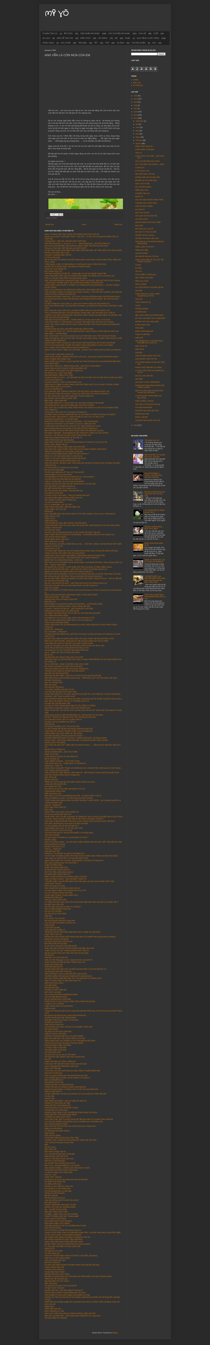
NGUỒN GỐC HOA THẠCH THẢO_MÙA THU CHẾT (64, 657)
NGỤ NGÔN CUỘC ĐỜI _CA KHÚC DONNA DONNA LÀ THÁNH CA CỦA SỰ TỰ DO (76, 442)
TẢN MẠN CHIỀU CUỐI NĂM (55, 1050)
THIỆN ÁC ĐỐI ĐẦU (142, 334)
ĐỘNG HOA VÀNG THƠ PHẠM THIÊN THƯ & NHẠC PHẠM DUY (69, 572)
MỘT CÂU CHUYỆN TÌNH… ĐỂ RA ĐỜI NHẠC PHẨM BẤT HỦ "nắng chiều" (73, 1316)
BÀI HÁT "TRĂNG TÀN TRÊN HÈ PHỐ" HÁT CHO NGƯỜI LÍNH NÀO (70, 717)
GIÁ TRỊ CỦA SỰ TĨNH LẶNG (55, 914)
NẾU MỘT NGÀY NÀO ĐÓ (145, 174)
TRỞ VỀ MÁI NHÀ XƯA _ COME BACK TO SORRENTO (65, 763)
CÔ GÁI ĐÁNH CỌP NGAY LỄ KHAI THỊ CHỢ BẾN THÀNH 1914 (68, 1027)
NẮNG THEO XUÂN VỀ (144, 146)
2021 (136, 99)
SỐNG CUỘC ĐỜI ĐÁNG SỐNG (57, 623)
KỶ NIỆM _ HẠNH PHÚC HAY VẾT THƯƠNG (61, 1214)
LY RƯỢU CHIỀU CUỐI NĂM (55, 1048)
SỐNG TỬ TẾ (50, 1249)
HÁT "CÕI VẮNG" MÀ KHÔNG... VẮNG (149, 164)
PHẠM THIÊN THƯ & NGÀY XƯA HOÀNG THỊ (62, 812)
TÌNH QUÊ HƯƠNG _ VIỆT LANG (57, 597)
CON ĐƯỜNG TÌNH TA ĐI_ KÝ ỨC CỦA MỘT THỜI (64, 828)
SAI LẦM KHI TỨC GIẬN (54, 1251)
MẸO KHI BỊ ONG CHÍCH (54, 983)
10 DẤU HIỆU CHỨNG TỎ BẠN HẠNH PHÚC (61, 895)
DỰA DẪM (139, 379)
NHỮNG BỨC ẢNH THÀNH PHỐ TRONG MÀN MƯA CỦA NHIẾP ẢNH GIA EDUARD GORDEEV (80, 937)
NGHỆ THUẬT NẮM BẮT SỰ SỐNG (148, 367)
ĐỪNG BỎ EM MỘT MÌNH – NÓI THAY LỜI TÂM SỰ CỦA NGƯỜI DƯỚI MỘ (73, 676)
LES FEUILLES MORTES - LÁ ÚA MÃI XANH (61, 419)
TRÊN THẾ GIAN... (52, 521)
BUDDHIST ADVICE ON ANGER (57, 939)
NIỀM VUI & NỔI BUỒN (53, 1129)
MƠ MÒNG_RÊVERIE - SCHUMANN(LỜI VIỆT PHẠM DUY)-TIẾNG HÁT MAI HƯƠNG (76, 433)
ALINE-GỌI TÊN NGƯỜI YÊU (55, 784)
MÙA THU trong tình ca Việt (55, 886)
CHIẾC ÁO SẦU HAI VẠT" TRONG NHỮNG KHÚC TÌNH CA (67, 951)
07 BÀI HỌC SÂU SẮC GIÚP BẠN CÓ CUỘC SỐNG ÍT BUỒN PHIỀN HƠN (72, 1071)
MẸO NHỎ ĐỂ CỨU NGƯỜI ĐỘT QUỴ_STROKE (154, 456)
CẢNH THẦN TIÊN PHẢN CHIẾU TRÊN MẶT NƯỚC (64, 1242)
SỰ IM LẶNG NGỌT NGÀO (55, 1272)
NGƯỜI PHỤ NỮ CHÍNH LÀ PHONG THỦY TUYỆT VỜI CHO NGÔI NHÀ (71, 1089)
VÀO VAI (138, 271)
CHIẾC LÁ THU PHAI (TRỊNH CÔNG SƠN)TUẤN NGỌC (65, 458)
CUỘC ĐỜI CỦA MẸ (52, 928)
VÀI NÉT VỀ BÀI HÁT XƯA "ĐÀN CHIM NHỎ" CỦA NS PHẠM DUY (69, 396)
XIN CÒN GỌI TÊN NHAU (54, 687)
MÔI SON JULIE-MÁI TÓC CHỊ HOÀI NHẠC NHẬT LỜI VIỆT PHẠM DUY (71, 586)
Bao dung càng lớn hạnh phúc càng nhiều (60, 921)
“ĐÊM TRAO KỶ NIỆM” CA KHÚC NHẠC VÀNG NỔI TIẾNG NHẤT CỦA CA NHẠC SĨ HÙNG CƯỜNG (82, 385)
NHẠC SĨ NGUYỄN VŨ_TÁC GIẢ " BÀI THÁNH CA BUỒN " (149, 261)
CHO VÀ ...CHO (50, 1175)
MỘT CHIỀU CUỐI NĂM (144, 278)
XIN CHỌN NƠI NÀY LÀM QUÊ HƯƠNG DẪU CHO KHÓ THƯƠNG (70, 405)
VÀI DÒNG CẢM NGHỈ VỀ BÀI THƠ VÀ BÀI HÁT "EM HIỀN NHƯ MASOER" (73, 613)
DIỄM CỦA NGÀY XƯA (53, 794)
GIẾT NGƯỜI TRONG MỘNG (55, 537)
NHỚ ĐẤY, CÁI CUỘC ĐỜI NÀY (56, 958)
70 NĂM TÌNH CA (50, 33)
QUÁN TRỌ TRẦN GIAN (54, 965)
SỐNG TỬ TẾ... (50, 519)
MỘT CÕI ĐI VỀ (50, 777)
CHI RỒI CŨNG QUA (52, 1253)
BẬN (46, 1145)
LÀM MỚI (138, 291)
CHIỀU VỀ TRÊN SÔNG (53, 865)
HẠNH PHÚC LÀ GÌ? (52, 516)
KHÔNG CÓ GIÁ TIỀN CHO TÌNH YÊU (59, 1186)
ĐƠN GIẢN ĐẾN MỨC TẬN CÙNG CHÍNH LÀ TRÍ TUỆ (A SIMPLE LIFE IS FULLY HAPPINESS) (80, 514)
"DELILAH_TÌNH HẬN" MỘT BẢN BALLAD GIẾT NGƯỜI (65, 248)
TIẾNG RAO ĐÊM (141, 250)
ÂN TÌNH (138, 268)
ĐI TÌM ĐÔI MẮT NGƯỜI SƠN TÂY (57, 870)
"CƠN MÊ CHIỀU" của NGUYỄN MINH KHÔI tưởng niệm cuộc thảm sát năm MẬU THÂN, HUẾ (79, 881)
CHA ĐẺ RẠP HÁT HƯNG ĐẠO (56, 1110)
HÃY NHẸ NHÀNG (51, 1029)
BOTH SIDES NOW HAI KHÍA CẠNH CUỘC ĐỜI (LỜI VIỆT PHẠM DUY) (71, 428)
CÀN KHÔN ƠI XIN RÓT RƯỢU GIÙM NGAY (61, 1170)
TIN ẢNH (120, 43)
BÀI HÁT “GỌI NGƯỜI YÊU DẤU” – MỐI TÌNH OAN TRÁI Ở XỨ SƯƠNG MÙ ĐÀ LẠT (76, 569)
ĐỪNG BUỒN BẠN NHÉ (144, 331)
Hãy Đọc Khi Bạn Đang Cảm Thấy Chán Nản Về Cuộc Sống (66, 953)
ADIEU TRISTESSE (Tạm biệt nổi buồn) (59, 440)
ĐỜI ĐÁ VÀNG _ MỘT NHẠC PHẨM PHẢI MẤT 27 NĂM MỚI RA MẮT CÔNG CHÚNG (76, 740)
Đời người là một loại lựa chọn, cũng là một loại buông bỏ (65, 1015)
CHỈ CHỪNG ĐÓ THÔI (53, 787)
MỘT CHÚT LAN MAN (53, 992)
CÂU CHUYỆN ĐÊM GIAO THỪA (147, 161)
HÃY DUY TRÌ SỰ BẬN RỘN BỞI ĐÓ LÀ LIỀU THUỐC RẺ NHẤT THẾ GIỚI (72, 532)
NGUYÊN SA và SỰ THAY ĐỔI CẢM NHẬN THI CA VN (65, 789)
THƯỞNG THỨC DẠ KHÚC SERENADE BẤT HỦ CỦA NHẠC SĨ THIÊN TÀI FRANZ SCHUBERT (80, 414)
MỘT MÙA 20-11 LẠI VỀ (144, 229)
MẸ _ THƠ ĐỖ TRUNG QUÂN (56, 1209)
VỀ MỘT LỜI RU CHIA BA (144, 235)
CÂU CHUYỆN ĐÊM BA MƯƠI (56, 997)
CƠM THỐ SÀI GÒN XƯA (54, 1025)
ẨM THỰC (68, 33)
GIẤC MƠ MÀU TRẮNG (144, 206)
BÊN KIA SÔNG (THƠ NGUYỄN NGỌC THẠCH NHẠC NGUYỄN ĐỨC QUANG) (74, 431)
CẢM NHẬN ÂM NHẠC (90, 33)
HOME (135, 80)
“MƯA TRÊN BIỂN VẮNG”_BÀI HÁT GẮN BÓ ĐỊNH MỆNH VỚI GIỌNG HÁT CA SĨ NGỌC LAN (79, 276)
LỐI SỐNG (102, 38)
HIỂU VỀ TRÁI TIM (65, 38)
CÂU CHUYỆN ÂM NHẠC (119, 33)
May (137, 131)
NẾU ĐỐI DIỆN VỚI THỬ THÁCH (57, 1281)
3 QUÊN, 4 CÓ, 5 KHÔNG (54, 1004)
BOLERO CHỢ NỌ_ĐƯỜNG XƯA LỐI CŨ (60, 722)
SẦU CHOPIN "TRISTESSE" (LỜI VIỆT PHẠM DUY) (64, 371)
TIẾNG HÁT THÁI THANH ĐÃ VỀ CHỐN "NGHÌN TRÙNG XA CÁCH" (70, 782)
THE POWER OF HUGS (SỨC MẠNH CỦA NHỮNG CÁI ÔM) (67, 1295)
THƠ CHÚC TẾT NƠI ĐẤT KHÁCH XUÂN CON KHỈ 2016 (66, 1064)
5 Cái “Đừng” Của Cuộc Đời (55, 918)
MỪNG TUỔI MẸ (141, 417)
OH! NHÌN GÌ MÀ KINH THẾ (55, 1182)
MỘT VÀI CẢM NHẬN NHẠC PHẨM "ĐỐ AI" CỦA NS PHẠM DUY (69, 620)
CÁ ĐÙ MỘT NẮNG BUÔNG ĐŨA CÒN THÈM (62, 1138)
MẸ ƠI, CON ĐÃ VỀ (52, 759)
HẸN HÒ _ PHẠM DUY (53, 805)
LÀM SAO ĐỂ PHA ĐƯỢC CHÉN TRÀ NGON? (62, 1200)
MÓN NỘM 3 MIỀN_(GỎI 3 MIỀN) (57, 1223)
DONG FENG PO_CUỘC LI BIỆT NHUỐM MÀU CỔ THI (147, 295)
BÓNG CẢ (139, 197)
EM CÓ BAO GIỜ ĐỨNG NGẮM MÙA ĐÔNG (61, 995)
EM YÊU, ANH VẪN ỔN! (144, 376)
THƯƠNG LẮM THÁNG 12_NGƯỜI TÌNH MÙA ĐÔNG (64, 671)
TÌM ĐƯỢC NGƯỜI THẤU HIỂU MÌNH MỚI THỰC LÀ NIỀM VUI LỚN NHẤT (73, 932)
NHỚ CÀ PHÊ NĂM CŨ (53, 1092)
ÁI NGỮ (138, 265)
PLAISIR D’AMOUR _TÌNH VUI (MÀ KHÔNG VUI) (63, 382)
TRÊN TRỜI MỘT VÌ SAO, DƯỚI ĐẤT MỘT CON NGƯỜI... (66, 974)
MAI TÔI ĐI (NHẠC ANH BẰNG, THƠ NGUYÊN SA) (64, 491)
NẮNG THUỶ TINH (52, 754)
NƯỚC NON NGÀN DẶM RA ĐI (56, 867)
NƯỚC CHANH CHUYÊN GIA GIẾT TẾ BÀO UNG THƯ (65, 962)
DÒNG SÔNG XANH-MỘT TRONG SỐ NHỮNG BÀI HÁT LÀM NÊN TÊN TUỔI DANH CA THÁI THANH (83, 768)
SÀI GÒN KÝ (140, 210)
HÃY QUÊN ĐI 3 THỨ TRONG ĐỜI (57, 1189)
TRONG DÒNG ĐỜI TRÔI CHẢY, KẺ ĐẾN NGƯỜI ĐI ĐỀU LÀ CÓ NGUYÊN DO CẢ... (76, 969)
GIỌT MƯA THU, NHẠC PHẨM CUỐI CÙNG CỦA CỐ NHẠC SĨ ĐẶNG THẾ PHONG (76, 449)
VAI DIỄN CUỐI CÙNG (53, 1184)
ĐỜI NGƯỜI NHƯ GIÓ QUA (55, 844)
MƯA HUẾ (139, 226)
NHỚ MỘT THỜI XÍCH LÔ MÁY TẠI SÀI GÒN (61, 1020)
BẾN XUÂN (49, 810)
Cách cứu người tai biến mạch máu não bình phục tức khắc (66, 1075)
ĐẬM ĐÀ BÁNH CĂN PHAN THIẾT (148, 222)
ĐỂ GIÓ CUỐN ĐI (51, 780)
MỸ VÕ (57, 14)
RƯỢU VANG (48, 43)
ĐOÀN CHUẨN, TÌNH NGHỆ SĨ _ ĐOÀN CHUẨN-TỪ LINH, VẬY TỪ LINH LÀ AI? (74, 417)
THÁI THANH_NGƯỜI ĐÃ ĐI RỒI (57, 770)
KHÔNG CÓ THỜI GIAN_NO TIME (57, 1103)
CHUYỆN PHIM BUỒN (143, 407)
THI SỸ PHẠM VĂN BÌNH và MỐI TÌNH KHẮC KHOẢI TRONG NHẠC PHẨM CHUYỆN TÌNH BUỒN (81, 856)
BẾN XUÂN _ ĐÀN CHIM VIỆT (56, 401)
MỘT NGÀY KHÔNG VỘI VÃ (55, 1152)
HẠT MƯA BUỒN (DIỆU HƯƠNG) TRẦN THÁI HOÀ (64, 498)
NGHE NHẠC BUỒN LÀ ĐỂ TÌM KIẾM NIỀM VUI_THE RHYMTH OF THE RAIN (74, 715)
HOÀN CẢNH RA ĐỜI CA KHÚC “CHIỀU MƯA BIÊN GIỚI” (66, 368)
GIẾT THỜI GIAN (51, 1283)
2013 (136, 425)
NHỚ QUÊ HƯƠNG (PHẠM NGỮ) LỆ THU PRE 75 (63, 438)
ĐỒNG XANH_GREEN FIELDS (56, 444)
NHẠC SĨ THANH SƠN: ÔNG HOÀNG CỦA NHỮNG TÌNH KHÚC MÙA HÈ (72, 234)
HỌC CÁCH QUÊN (52, 588)
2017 (136, 109)
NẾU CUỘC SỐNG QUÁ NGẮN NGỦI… (150, 315)
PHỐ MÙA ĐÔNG (141, 309)
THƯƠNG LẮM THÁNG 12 (54, 1270)
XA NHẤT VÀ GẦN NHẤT (54, 502)
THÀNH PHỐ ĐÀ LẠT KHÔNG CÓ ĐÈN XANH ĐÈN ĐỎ (65, 1087)
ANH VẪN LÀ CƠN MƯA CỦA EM (147, 404)
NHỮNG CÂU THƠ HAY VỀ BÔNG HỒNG (60, 1207)
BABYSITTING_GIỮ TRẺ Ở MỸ (56, 1156)
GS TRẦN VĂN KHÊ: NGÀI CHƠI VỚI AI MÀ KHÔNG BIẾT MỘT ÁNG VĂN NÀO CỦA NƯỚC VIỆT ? (82, 902)
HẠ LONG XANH (141, 219)
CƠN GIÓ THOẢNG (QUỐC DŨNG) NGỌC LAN (62, 461)
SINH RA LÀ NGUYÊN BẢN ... (56, 1161)
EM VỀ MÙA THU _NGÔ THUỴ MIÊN (58, 373)
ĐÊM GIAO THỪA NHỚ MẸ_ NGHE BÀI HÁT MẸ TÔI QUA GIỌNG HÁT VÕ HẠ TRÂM (76, 641)
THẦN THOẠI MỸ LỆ (143, 302)
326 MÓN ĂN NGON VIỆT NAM (146, 238)
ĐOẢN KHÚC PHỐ (142, 414)
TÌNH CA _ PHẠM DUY (53, 849)
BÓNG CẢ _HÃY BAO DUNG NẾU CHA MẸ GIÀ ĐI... (64, 456)
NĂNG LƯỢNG (140, 284)
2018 (136, 105)
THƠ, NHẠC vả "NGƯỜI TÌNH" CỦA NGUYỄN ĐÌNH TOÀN (66, 858)
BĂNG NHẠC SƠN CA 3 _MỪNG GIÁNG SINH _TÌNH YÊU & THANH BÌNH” (73, 366)
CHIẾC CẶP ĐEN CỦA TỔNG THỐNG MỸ (60, 1062)
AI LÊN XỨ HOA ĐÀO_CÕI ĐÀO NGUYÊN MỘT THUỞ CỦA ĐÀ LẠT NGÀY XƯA (74, 646)
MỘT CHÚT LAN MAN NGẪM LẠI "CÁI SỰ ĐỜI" (62, 1166)
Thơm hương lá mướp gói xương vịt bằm (59, 1142)
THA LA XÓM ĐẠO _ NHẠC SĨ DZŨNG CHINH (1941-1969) (66, 664)
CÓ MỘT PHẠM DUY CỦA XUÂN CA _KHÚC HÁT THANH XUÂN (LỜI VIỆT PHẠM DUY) (77, 304)
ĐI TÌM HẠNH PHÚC (142, 325)
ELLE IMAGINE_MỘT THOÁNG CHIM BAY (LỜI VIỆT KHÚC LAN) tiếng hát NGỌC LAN (77, 391)
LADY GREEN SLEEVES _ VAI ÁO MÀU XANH (62, 761)
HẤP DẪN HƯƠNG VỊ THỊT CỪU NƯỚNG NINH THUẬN (65, 1226)
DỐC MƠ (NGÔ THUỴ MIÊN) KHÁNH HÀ (60, 486)
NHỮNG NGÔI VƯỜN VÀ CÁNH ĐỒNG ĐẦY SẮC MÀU (65, 1293)
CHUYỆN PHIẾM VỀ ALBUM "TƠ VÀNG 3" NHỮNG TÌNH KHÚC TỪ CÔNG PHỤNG (76, 738)
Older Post (118, 224)
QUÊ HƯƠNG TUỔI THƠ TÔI (146, 359)
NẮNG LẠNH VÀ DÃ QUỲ (144, 247)
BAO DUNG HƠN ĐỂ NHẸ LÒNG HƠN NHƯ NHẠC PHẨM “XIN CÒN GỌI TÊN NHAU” (77, 246)
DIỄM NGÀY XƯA (141, 190)
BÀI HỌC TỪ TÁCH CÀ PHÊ (145, 232)
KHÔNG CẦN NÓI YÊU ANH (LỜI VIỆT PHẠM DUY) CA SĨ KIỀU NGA (70, 484)
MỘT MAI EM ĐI (51, 685)
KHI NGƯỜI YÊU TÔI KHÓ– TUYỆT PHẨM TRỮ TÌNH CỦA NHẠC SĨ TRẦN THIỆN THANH (78, 567)
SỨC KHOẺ (66, 43)
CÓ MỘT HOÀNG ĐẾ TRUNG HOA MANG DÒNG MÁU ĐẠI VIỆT (69, 729)
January (139, 143)
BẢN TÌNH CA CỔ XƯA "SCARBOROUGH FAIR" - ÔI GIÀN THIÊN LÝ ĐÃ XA (73, 796)
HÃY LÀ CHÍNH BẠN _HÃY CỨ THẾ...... (59, 505)
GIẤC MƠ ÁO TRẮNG (53, 1136)
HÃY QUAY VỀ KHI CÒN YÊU (146, 216)
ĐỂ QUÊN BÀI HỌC (52, 988)
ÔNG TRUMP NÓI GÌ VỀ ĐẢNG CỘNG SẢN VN (62, 888)
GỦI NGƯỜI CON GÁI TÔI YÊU (146, 256)
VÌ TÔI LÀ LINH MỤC (52, 257)
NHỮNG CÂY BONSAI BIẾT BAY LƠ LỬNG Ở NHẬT (64, 1036)
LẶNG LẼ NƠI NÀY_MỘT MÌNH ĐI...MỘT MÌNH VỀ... (64, 773)
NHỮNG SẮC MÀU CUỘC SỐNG (57, 1274)
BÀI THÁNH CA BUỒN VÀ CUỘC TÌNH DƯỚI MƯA (63, 666)
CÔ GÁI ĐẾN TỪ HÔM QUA (145, 275)
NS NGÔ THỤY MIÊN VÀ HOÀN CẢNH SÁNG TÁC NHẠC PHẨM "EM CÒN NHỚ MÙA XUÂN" (79, 639)
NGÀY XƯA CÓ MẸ (142, 184)
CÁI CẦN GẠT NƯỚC (53, 530)
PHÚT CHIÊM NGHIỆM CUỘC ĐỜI (58, 909)
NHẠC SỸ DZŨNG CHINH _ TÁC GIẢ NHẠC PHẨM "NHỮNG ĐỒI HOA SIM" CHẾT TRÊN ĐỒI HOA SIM (83, 842)
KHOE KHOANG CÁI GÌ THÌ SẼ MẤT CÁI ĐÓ (61, 1108)
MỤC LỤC (137, 83)
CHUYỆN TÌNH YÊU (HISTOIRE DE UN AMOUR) (63, 479)
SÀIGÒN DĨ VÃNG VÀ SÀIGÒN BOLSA (59, 1085)
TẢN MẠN (82, 43)
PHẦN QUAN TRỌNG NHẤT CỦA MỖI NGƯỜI (62, 611)
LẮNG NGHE (49, 1133)
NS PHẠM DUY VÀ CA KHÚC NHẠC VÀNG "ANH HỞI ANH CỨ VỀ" (70, 618)
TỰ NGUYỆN (49, 1096)
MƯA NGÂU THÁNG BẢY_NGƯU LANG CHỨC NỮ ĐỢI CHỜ (67, 708)
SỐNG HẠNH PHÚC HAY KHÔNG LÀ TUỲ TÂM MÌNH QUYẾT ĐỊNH (70, 1041)
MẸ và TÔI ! (49, 655)
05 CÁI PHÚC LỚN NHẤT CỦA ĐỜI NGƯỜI (61, 946)
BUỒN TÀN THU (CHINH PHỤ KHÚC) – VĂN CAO (63, 560)
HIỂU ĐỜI (48, 916)
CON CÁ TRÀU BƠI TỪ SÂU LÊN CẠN (59, 1159)
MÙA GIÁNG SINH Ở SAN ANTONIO (58, 1221)
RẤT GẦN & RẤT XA (52, 1203)
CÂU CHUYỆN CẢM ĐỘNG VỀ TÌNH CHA (60, 923)
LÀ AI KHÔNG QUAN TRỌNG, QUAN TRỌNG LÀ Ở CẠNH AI (67, 1078)
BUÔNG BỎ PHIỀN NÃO (54, 897)
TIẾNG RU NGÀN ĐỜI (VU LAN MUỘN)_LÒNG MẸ (64, 452)
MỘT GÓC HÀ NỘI (142, 213)
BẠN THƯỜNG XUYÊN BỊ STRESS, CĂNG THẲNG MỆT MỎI (67, 606)
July (137, 124)
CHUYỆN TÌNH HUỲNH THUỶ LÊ (147, 420)
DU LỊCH (46, 38)
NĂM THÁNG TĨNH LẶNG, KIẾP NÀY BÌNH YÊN (62, 507)
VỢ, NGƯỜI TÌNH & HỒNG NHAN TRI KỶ (60, 1163)
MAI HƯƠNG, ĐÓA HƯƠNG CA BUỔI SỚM (61, 398)
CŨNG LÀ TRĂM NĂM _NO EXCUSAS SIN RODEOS (64, 481)
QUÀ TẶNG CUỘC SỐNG (148, 38)
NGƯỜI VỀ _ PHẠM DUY (54, 629)
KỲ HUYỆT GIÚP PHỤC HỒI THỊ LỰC (59, 941)
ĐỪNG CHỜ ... (50, 1307)
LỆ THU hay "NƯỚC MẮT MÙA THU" (58, 814)
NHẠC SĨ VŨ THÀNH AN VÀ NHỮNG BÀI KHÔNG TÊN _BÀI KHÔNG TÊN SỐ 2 (74, 290)
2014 (136, 118)
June (138, 127)
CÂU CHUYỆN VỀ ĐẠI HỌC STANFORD (60, 1154)
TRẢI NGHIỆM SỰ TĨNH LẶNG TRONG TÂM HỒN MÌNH (66, 523)
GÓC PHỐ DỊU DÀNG (53, 1228)
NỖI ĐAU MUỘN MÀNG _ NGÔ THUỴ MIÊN (61, 752)
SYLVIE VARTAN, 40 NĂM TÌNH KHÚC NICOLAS (63, 1230)
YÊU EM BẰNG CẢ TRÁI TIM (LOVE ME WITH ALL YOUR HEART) (69, 477)
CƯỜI (155, 33)
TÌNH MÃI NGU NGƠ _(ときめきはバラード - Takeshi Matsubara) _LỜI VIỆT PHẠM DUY (77, 243)
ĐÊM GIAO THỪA (141, 281)
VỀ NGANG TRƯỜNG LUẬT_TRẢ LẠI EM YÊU (62, 726)
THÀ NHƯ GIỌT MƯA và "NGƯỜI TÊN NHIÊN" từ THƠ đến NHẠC (69, 833)
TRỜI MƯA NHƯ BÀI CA (54, 967)
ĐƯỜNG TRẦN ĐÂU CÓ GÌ (55, 847)
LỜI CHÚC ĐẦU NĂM (53, 1052)
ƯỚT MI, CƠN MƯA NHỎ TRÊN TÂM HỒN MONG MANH (66, 278)
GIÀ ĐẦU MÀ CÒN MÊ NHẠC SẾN (57, 703)
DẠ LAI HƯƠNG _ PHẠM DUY (56, 632)
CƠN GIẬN (139, 328)
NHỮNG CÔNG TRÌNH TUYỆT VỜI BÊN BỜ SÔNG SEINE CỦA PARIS (71, 1112)
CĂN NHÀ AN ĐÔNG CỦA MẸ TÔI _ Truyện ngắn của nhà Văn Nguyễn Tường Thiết (75, 273)
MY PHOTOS (138, 85)
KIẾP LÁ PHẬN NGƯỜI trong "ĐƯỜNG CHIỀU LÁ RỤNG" (66, 877)
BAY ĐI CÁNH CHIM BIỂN (54, 470)
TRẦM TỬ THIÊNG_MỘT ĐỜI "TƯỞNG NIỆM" (62, 1216)
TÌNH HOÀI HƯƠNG (52, 835)
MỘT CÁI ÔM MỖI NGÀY (54, 1080)
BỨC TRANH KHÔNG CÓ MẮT (56, 1124)
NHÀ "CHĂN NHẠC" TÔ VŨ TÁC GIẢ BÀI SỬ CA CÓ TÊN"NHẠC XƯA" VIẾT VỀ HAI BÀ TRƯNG (80, 336)
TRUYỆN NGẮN (138, 43)
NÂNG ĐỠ (139, 338)
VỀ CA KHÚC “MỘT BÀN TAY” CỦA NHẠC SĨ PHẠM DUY (66, 412)
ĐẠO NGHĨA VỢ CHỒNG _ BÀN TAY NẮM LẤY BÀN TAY (66, 1101)
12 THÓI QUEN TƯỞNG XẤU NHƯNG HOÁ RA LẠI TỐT (65, 891)
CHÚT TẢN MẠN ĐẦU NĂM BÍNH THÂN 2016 (62, 1066)
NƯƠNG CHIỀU (50, 840)
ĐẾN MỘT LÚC (50, 602)
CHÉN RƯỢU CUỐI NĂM (144, 150)
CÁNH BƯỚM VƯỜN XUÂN (55, 791)
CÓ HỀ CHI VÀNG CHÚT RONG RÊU (59, 1172)
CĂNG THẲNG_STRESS (144, 401)
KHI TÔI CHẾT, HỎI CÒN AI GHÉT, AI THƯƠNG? (63, 907)
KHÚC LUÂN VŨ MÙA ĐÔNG (55, 1219)
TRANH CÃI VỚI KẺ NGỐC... (55, 1193)
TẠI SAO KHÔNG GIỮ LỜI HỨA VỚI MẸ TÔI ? (62, 826)
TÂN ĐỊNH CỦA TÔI (151, 440)
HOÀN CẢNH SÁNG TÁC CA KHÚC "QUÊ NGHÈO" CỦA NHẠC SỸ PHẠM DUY (74, 861)
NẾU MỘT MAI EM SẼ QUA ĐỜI (56, 673)
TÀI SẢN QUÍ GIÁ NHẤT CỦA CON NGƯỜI (61, 1286)
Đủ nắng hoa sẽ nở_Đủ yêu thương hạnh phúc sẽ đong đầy (66, 1179)
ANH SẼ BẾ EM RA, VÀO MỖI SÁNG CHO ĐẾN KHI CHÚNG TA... (149, 342)
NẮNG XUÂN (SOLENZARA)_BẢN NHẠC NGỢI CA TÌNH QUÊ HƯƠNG (71, 595)
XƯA (154, 43)
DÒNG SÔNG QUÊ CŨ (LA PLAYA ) (58, 387)
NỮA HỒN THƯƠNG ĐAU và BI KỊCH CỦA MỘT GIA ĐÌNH (66, 824)
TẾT (96, 43)
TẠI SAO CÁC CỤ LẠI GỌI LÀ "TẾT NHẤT (60, 1055)
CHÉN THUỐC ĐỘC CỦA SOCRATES (59, 1006)
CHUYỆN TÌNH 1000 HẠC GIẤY (147, 411)
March (138, 137)
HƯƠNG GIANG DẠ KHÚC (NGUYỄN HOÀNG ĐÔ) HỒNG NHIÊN (69, 329)
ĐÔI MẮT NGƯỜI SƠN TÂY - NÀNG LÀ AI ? (61, 488)
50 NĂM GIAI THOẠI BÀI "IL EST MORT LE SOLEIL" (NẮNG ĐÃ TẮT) (70, 424)
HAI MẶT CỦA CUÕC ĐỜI (54, 904)
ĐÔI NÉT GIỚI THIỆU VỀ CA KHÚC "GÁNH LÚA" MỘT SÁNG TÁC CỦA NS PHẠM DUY (77, 394)
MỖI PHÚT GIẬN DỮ (52, 1263)
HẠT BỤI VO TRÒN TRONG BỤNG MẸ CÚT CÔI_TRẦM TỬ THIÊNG (70, 706)
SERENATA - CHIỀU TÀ (53, 766)
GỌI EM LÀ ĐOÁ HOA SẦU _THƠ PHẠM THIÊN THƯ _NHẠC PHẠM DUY (72, 558)
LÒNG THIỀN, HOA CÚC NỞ (55, 509)
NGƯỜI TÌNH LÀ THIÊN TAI (55, 750)
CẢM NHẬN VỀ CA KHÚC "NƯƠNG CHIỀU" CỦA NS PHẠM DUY (69, 731)
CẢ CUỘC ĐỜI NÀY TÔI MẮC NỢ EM (149, 287)
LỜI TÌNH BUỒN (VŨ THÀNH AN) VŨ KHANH (61, 468)
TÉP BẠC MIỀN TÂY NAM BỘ (56, 1318)
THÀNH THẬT (50, 1099)
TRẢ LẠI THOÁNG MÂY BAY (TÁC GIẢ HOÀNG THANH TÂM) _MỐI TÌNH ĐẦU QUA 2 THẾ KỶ (80, 313)
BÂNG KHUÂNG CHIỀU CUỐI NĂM (58, 1045)
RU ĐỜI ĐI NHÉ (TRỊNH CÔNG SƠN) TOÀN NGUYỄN (65, 447)
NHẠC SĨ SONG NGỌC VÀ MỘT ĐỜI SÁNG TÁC (63, 981)
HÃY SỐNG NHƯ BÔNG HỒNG (56, 616)
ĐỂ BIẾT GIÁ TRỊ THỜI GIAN (146, 180)
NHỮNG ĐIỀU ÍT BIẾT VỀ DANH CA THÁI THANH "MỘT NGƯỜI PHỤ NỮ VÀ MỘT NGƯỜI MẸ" (80, 343)
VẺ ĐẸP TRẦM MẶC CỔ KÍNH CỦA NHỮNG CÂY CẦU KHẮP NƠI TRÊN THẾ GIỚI (75, 1094)
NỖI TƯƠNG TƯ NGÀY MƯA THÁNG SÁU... (61, 500)
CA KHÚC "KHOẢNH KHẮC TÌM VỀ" (58, 255)
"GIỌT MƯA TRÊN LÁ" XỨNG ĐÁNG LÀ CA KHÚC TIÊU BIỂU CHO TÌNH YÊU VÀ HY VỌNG (79, 322)
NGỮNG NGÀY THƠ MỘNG (55, 743)
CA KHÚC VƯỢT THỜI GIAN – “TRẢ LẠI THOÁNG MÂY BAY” (67, 495)
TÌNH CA (138, 153)
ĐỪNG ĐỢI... (49, 511)
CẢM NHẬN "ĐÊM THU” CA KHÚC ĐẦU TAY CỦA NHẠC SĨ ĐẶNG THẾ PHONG (74, 403)
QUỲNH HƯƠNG (141, 253)
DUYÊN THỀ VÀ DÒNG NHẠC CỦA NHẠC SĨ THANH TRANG (68, 267)
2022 (136, 96)
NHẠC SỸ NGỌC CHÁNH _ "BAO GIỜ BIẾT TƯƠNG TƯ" (66, 879)
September (140, 121)
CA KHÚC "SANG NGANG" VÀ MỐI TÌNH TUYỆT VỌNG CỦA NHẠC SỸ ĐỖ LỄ (74, 819)
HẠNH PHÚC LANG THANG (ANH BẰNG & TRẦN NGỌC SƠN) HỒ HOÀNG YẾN (75, 556)
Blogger (115, 1333)
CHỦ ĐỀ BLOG (140, 312)
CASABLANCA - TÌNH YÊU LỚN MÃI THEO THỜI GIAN (65, 241)
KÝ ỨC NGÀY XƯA (142, 171)
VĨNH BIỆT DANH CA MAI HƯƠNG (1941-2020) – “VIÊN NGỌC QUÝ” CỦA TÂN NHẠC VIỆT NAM (81, 678)
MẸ (116, 38)
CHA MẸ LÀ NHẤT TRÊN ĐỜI (56, 990)
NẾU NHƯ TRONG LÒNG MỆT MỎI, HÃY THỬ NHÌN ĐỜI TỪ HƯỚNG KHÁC (73, 978)
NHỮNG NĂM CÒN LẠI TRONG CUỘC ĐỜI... (61, 599)
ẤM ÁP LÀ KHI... (51, 1147)
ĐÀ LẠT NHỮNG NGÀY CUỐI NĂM (58, 999)
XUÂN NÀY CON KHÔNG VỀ (55, 269)
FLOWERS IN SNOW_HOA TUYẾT (58, 1117)
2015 (136, 115)
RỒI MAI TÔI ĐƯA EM (53, 680)
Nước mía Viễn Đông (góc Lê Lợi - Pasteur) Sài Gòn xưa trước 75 (68, 960)
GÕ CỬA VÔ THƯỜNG (53, 911)
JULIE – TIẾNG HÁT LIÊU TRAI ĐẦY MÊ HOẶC (62, 653)
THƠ (107, 43)
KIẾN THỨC (85, 38)
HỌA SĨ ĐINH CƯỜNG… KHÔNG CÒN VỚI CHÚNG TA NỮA (67, 1168)
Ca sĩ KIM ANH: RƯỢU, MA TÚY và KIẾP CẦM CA (63, 720)
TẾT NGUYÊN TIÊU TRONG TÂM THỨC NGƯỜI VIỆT (65, 1057)
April (137, 134)
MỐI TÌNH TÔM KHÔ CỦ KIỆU (56, 944)
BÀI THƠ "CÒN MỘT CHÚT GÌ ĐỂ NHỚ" (150, 318)
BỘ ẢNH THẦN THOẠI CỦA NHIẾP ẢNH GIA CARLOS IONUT (68, 1244)
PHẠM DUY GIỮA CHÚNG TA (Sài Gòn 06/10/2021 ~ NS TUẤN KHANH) (71, 421)
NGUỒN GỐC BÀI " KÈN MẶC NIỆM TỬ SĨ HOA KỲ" (64, 1290)
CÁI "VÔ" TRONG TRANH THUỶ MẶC (59, 893)
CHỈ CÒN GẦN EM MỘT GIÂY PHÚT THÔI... (61, 692)
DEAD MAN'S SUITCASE (54, 1082)
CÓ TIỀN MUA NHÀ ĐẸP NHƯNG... (58, 1131)
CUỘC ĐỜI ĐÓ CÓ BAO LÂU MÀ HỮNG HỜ (61, 757)
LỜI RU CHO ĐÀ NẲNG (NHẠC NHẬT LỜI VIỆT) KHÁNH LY (67, 454)
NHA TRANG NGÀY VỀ (53, 271)
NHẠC (127, 38)
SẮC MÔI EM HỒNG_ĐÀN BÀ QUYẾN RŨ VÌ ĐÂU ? (64, 736)
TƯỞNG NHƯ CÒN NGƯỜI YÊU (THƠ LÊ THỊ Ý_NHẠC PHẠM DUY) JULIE (73, 426)
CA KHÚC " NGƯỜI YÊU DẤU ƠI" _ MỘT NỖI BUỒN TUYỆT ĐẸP (69, 609)
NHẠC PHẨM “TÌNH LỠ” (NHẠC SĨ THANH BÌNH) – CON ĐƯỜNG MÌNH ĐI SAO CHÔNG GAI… (80, 535)
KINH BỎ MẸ (49, 724)
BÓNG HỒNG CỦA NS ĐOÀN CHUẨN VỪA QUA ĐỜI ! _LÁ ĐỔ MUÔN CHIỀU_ (74, 604)
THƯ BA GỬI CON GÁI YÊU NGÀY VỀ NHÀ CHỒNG (64, 1043)
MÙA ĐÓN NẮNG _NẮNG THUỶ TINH (59, 375)
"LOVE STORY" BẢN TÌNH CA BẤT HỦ (59, 354)
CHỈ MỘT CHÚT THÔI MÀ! (54, 1288)
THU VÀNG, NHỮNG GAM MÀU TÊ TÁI (59, 690)
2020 (136, 102)
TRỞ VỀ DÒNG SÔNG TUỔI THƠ (147, 356)
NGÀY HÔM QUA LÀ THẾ (54, 542)
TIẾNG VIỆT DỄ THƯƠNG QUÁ (56, 1279)
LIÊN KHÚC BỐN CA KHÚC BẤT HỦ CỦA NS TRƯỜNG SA (67, 669)
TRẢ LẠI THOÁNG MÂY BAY (55, 1260)
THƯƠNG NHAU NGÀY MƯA (146, 203)
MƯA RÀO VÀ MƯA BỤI (53, 1073)
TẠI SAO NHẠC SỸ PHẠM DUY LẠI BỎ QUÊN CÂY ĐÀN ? (66, 837)
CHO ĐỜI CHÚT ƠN (52, 851)
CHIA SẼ (142, 33)
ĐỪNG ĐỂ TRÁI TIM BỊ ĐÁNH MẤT (58, 1105)
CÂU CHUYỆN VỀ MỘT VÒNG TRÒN (149, 200)
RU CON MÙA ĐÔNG (143, 187)
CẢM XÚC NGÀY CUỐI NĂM (55, 1034)
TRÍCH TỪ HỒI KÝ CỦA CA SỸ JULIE (59, 830)
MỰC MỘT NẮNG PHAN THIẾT (56, 1212)
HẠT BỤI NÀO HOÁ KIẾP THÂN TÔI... (59, 971)
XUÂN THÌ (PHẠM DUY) (53, 389)
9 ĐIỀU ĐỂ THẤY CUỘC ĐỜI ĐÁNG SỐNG (61, 1115)
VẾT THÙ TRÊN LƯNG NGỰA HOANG (59, 872)
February (139, 140)
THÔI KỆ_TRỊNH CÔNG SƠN (56, 900)
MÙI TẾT (48, 1059)
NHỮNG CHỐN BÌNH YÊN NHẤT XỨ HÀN (60, 1205)
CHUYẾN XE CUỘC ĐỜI (54, 493)
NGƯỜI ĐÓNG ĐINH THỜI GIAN (57, 539)
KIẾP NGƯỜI (49, 925)
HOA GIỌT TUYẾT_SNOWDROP (147, 382)
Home (84, 224)
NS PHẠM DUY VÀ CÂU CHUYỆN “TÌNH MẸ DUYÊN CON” (67, 650)
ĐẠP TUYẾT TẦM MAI (53, 1068)
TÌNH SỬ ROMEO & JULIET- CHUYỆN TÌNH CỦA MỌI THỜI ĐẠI (69, 798)
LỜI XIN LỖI (49, 955)
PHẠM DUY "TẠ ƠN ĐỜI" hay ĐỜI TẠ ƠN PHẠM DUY (65, 854)
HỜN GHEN (139, 349)
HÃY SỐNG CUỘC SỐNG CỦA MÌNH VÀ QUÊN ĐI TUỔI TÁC (68, 1237)
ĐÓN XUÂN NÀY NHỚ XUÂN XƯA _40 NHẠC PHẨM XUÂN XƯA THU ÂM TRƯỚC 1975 (77, 310)
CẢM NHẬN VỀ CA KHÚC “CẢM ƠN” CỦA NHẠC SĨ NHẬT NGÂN (69, 643)
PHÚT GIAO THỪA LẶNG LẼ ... (56, 807)
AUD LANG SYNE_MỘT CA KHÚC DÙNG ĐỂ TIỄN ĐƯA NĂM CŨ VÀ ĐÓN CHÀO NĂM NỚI (79, 1119)
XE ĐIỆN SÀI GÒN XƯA (53, 1022)
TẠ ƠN (137, 306)
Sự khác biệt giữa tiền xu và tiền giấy (58, 1191)
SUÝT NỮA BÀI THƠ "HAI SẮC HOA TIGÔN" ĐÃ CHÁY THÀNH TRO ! (70, 1126)
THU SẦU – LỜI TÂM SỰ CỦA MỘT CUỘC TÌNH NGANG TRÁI (68, 435)
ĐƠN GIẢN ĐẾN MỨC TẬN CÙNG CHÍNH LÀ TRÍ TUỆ (65, 1038)
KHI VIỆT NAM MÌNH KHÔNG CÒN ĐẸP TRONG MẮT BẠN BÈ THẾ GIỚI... (72, 1265)
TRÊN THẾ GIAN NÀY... (53, 1309)
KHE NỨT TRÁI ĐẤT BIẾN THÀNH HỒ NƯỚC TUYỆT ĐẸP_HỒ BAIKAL (71, 1256)
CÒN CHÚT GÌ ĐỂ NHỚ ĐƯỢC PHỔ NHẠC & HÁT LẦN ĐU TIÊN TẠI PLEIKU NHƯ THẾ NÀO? (80, 821)
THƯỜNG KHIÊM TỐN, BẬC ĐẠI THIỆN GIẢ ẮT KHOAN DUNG (68, 976)
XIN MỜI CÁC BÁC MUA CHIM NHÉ (58, 1032)
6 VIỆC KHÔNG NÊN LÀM (54, 1267)
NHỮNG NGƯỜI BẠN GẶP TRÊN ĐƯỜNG (60, 1018)
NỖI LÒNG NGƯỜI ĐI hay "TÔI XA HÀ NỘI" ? (61, 863)
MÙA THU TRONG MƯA (54, 683)
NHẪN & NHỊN (50, 1008)
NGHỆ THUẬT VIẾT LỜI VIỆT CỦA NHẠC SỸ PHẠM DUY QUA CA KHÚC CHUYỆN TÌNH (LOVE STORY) (84, 817)
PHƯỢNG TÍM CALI (142, 193)
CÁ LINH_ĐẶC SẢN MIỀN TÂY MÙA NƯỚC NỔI (62, 1246)
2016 (136, 112)
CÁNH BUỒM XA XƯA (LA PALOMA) (58, 475)
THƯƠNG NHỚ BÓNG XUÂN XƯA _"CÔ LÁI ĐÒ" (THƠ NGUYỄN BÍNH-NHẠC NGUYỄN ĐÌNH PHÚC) (82, 297)
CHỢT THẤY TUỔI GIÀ (53, 884)
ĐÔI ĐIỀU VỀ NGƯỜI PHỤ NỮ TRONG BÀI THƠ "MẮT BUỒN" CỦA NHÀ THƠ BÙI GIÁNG (78, 1276)
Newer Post (49, 224)
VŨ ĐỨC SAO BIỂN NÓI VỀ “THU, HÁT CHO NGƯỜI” (64, 472)
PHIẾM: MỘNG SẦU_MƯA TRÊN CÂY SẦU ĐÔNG (63, 733)
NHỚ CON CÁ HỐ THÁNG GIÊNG (57, 1258)
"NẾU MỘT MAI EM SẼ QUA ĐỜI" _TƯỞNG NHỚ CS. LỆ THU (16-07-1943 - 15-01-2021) (78, 320)
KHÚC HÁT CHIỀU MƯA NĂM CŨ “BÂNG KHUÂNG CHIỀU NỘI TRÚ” (70, 1313)
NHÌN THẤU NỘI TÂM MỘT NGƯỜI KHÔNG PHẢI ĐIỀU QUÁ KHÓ (69, 948)
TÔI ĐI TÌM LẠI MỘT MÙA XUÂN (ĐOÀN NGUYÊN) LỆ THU (67, 648)
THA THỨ (138, 299)
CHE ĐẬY (138, 353)
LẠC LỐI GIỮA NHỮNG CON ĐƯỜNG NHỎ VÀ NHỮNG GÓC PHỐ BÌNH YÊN (74, 1122)
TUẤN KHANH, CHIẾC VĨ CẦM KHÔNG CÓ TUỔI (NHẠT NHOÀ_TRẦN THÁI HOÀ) (75, 264)
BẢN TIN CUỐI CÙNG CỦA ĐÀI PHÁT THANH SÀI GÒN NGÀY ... (149, 392)
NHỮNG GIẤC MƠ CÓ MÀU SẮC (147, 177)
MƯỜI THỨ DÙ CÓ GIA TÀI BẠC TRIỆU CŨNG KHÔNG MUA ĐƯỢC (70, 1001)
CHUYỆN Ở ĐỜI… (51, 985)
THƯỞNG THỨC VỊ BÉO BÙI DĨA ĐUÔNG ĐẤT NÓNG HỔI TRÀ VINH (71, 1140)
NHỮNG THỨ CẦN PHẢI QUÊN (147, 322)
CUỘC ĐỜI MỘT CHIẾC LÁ (55, 930)
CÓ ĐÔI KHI (139, 168)
